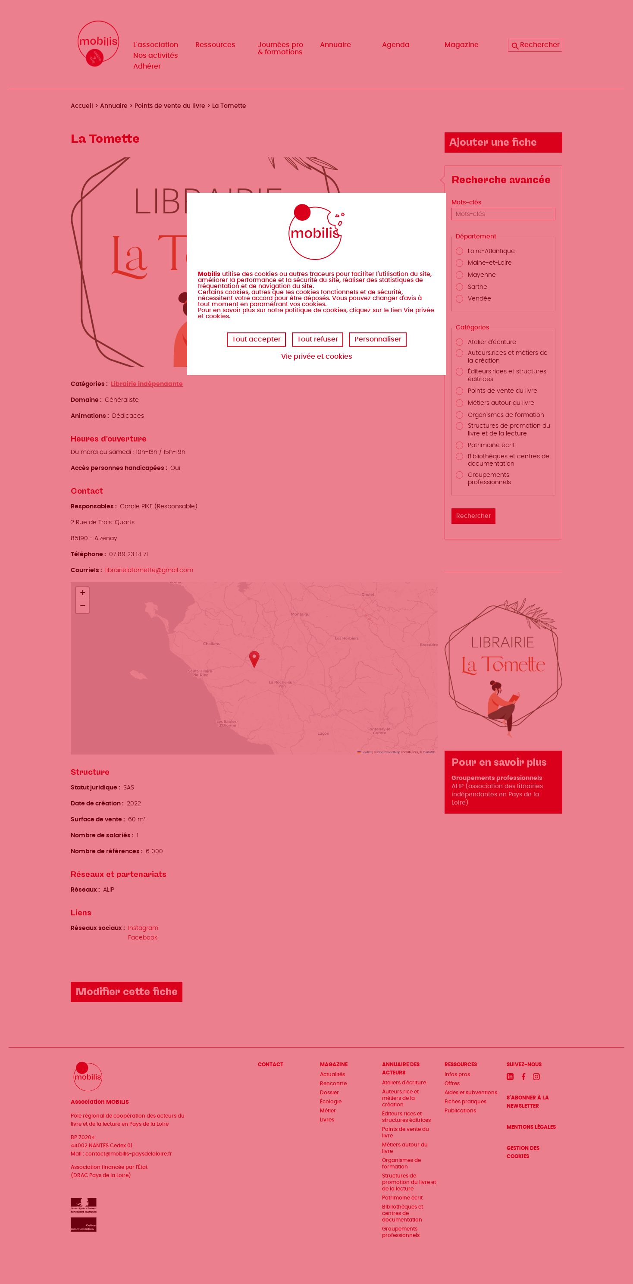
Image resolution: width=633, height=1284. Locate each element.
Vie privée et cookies (316, 356)
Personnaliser (377, 339)
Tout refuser (317, 339)
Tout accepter (256, 339)
